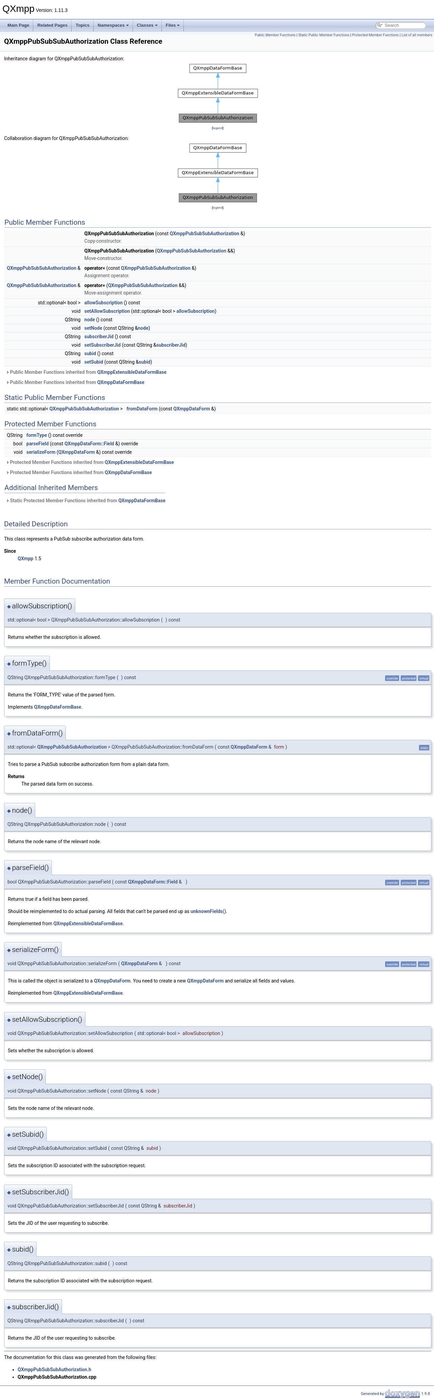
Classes (147, 25)
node (89, 319)
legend (217, 128)
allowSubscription (103, 302)
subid (90, 353)
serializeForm (41, 452)
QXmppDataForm (191, 408)
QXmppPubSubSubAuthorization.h (54, 1369)
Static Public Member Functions (324, 35)
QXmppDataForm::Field (89, 443)
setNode (93, 328)
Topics (83, 25)
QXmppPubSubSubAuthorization (204, 233)
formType (36, 435)
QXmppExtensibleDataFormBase (131, 372)
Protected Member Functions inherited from (90, 462)
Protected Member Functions (375, 35)
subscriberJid (99, 336)
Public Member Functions (275, 35)
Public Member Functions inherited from (86, 372)
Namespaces (113, 25)
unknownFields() (208, 911)
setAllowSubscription (107, 311)
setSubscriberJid (102, 345)
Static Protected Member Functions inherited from (85, 500)
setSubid (93, 362)
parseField (37, 443)
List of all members (416, 35)
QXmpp (25, 558)
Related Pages (52, 25)
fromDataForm (141, 408)
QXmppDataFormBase (120, 382)
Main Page (18, 25)
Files (173, 25)
